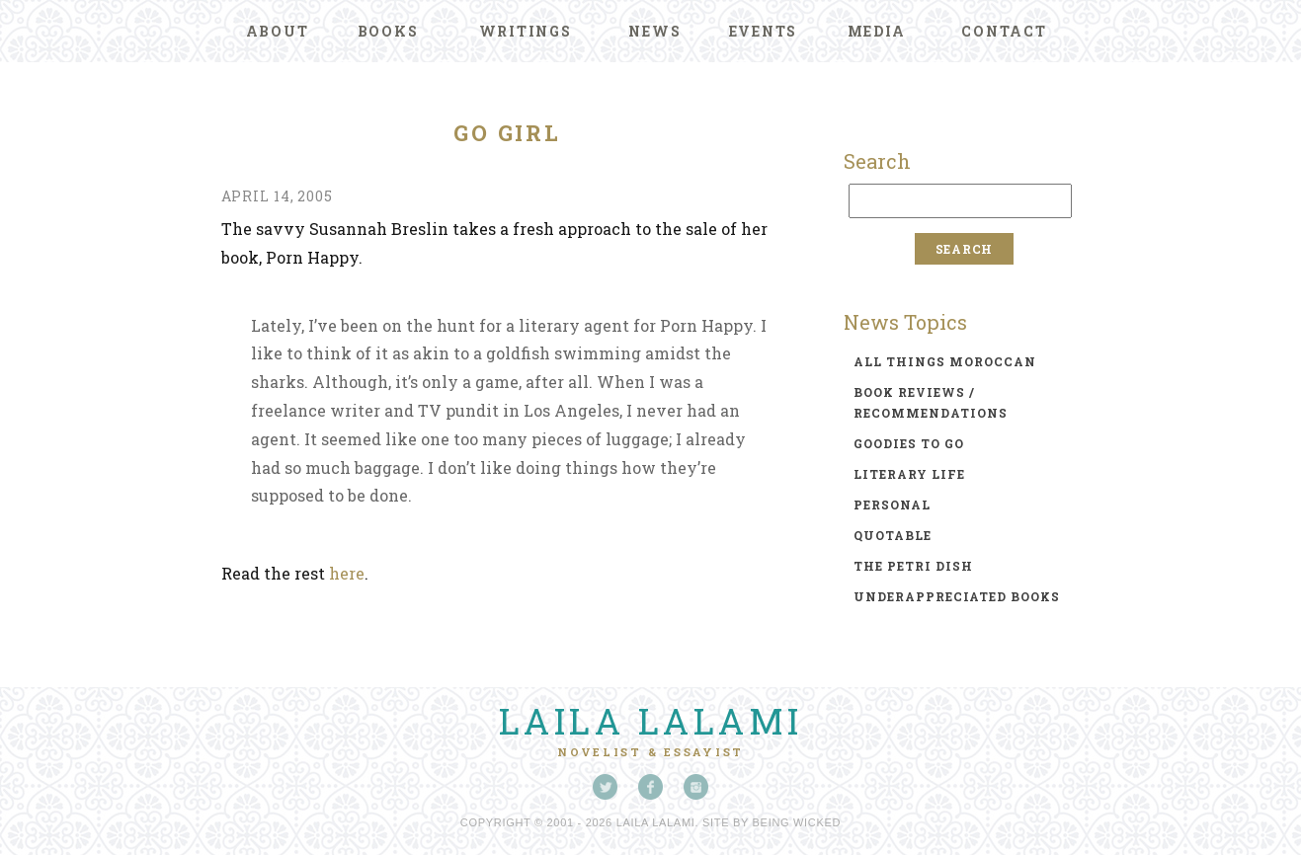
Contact (1003, 31)
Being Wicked (797, 822)
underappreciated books (957, 596)
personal (892, 504)
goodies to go (909, 443)
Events (763, 31)
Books (388, 31)
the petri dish (913, 566)
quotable (893, 535)
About (277, 31)
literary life (909, 474)
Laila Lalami (651, 720)
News (654, 31)
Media (877, 31)
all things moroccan (945, 361)
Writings (525, 31)
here (347, 573)
